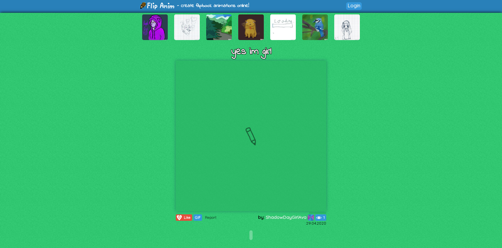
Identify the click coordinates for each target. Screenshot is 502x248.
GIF (197, 217)
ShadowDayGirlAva (290, 217)
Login (354, 6)
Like (183, 217)
